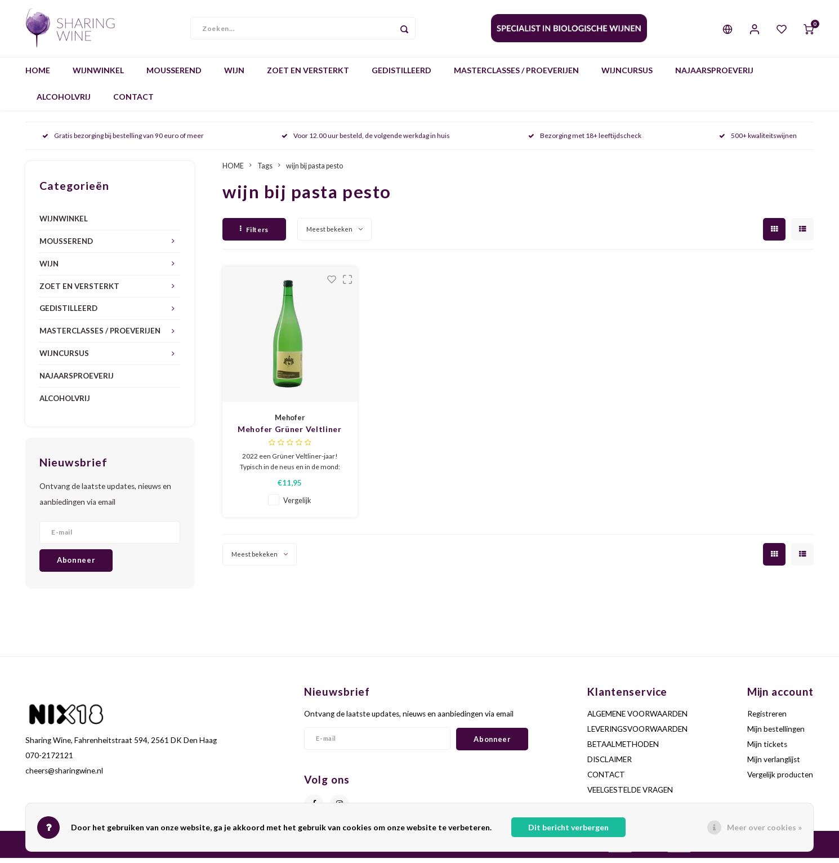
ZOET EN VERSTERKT (308, 76)
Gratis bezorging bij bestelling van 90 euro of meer (123, 141)
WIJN (234, 76)
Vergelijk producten (780, 780)
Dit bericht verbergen (568, 827)
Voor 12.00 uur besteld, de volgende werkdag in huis (366, 141)
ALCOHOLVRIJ (64, 102)
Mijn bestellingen (776, 734)
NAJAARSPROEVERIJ (714, 76)
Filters (254, 234)
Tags (265, 171)
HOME (37, 76)
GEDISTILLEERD (401, 76)
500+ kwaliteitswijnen (758, 141)
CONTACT (133, 102)
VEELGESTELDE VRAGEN (630, 795)
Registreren (767, 718)
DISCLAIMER (609, 764)
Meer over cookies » (764, 827)
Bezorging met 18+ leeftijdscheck (584, 141)
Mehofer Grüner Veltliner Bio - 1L (290, 435)
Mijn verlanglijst (773, 764)
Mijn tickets (767, 749)
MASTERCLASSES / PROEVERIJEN (516, 76)
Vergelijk (297, 506)
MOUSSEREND (174, 76)
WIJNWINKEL (98, 76)
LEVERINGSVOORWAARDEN (637, 734)
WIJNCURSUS (627, 76)
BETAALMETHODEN (623, 749)
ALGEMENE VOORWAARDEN (637, 718)
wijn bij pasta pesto (314, 171)
